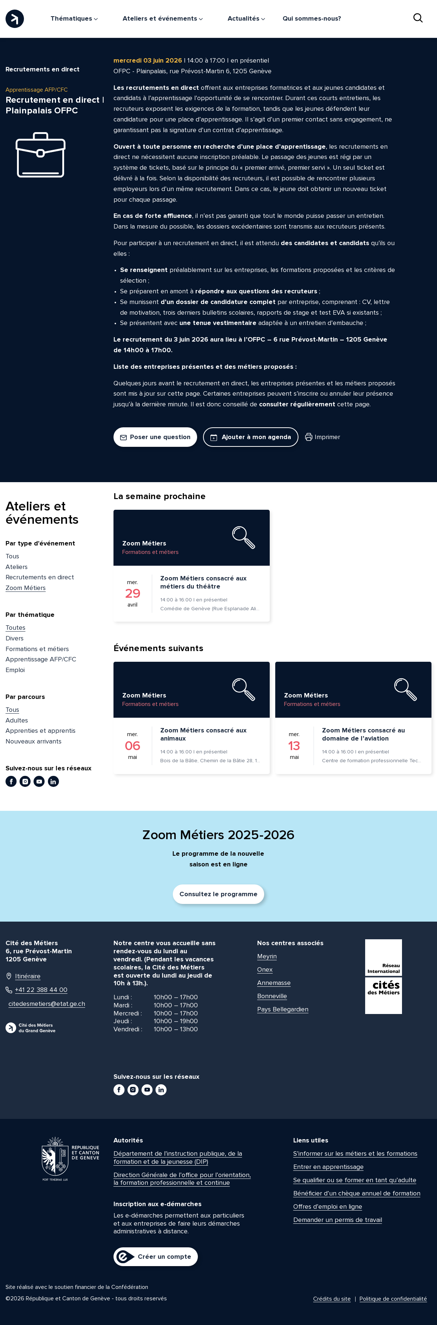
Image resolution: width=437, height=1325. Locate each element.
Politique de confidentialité (393, 1299)
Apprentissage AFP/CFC (41, 659)
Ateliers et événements (163, 18)
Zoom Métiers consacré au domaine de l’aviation (363, 734)
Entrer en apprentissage (328, 1167)
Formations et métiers (37, 649)
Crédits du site (332, 1299)
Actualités (246, 18)
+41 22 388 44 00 (36, 990)
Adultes (17, 720)
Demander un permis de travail (337, 1220)
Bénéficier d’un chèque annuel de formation (356, 1193)
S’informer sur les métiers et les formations (355, 1153)
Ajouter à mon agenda (250, 437)
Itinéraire (23, 976)
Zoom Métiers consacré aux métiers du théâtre (203, 582)
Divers (15, 638)
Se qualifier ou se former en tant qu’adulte (354, 1180)
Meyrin (267, 956)
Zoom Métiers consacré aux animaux (203, 734)
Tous (12, 556)
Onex (265, 969)
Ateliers (17, 567)
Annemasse (274, 983)
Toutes (15, 627)
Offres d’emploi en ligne (327, 1206)
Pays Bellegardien (282, 1009)
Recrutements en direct (40, 577)
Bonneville (272, 996)
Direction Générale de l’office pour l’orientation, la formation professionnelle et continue (182, 1179)
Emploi (15, 670)
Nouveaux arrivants (34, 741)
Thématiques (74, 18)
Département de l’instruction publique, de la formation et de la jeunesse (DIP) (177, 1157)
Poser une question (155, 437)
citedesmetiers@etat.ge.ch (40, 1004)
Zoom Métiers (26, 588)
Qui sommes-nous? (312, 18)
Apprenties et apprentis (41, 731)
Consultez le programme (218, 894)
